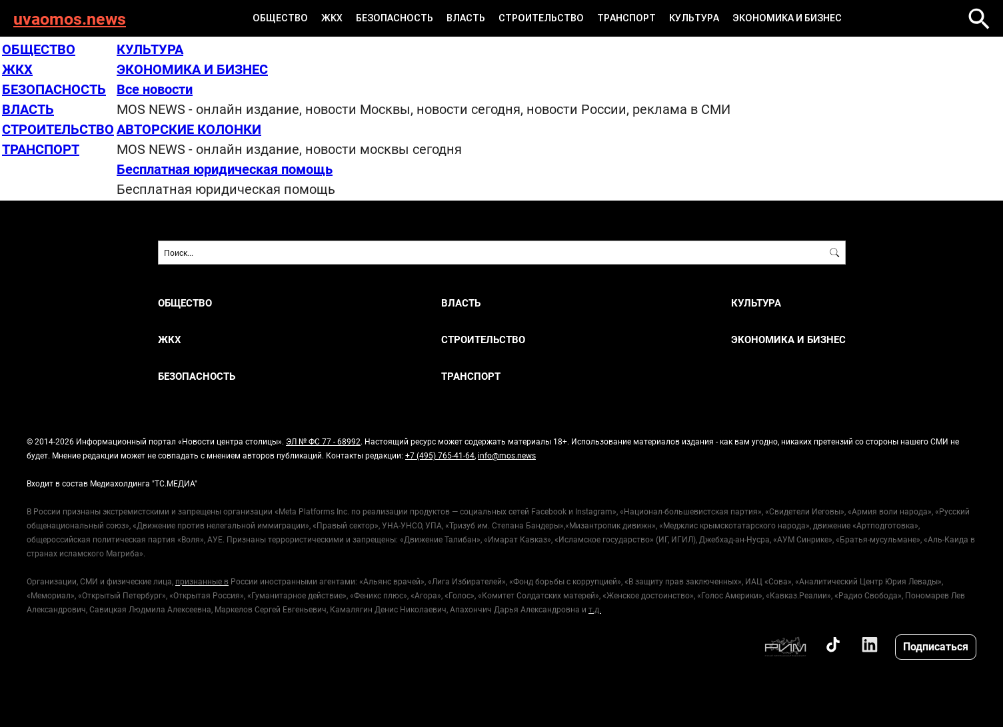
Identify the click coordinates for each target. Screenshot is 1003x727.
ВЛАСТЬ (466, 18)
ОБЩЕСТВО (280, 18)
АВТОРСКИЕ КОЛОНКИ (189, 128)
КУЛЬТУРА (694, 18)
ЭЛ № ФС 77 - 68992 (323, 441)
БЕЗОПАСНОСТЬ (394, 18)
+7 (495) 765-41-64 (440, 455)
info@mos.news (507, 455)
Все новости (155, 88)
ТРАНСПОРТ (626, 18)
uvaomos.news (69, 18)
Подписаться (935, 646)
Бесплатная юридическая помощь (225, 168)
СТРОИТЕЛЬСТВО (541, 18)
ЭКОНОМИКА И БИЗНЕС (787, 18)
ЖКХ (332, 18)
